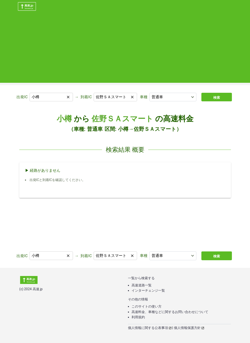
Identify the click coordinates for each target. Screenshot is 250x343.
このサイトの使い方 (147, 306)
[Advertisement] (125, 49)
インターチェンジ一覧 (148, 290)
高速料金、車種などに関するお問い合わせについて (170, 312)
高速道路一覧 (142, 285)
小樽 (64, 118)
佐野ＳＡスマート (122, 118)
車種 (144, 97)
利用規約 (138, 317)
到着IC (86, 97)
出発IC (22, 97)
